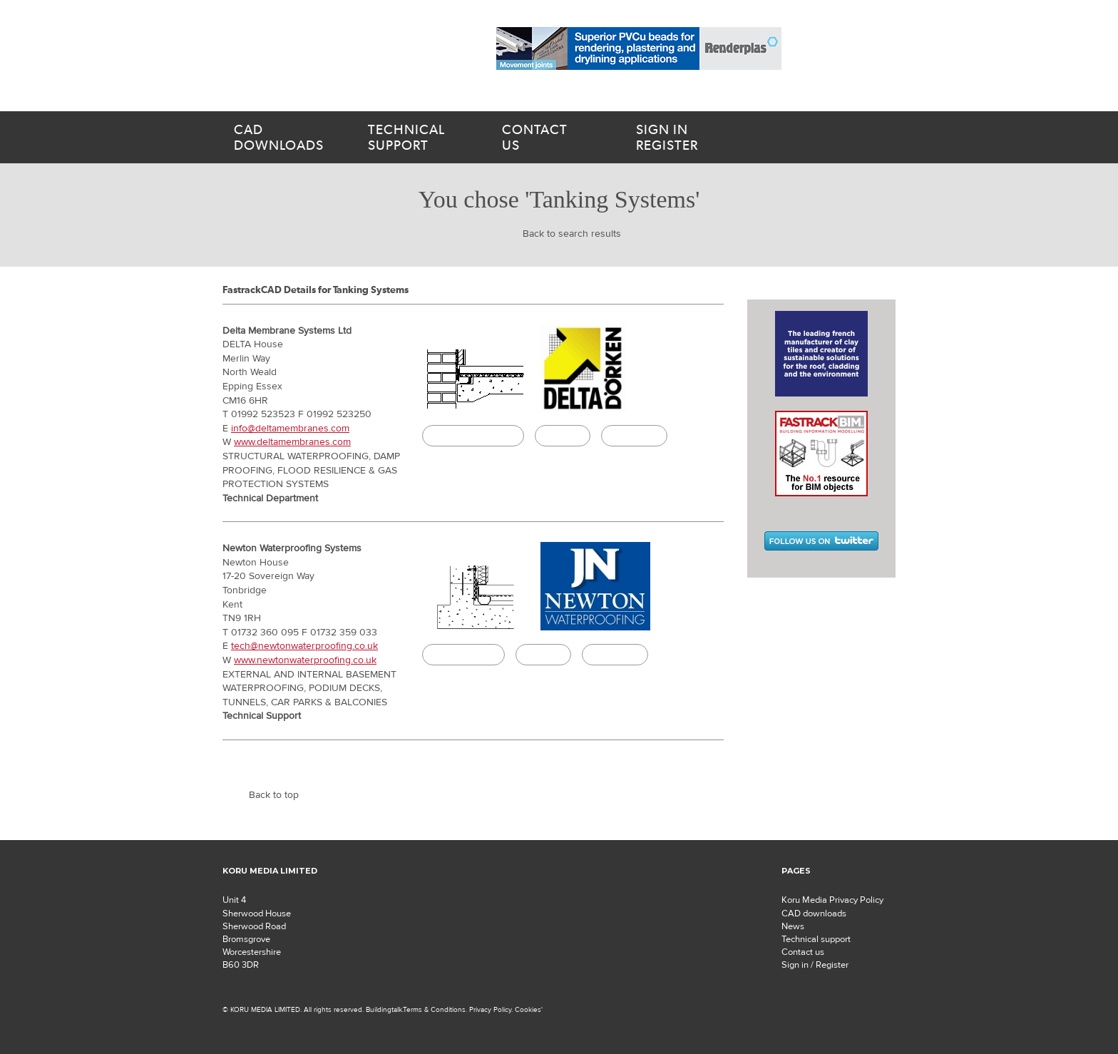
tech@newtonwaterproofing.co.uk (304, 646)
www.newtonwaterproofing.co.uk (305, 660)
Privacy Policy (490, 1009)
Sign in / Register (814, 965)
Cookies (528, 1009)
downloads (284, 138)
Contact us (802, 952)
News (792, 926)
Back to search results (572, 233)
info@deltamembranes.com (290, 428)
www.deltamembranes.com (292, 442)
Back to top (274, 795)
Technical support (816, 939)
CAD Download (463, 654)
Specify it (563, 435)
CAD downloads (813, 913)
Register (697, 138)
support (418, 138)
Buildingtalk (634, 435)
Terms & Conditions (434, 1009)
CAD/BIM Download (473, 435)
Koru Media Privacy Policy (832, 900)
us (552, 138)
